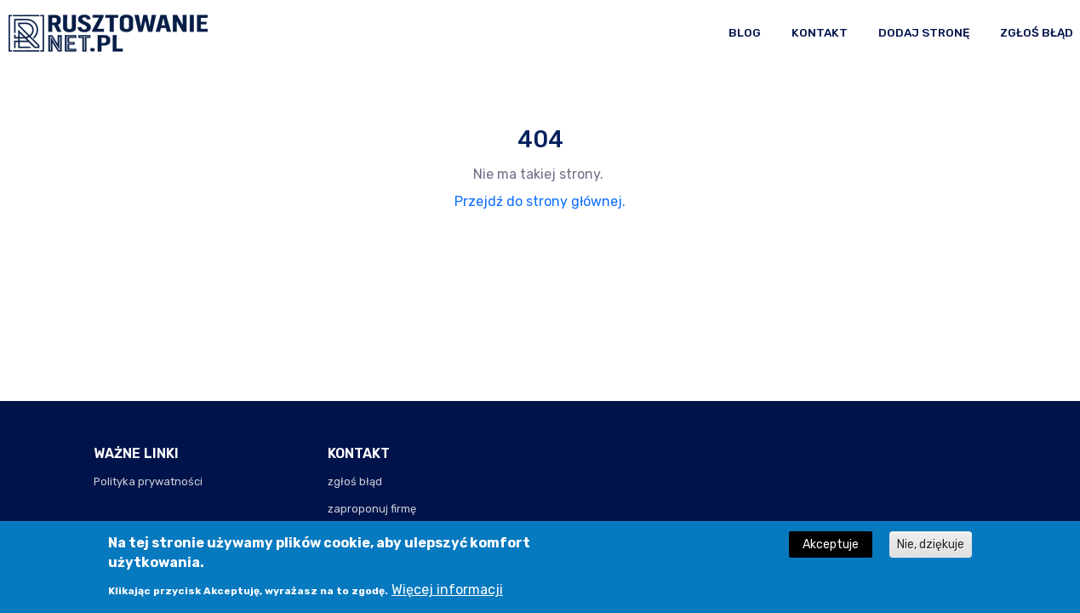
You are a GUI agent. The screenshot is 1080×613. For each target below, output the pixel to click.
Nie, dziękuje (930, 548)
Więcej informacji (447, 595)
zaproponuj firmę (372, 508)
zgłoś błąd (355, 481)
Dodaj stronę (923, 32)
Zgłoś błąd (1036, 32)
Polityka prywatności (148, 481)
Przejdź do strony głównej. (540, 201)
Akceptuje (831, 548)
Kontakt (819, 32)
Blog (745, 32)
